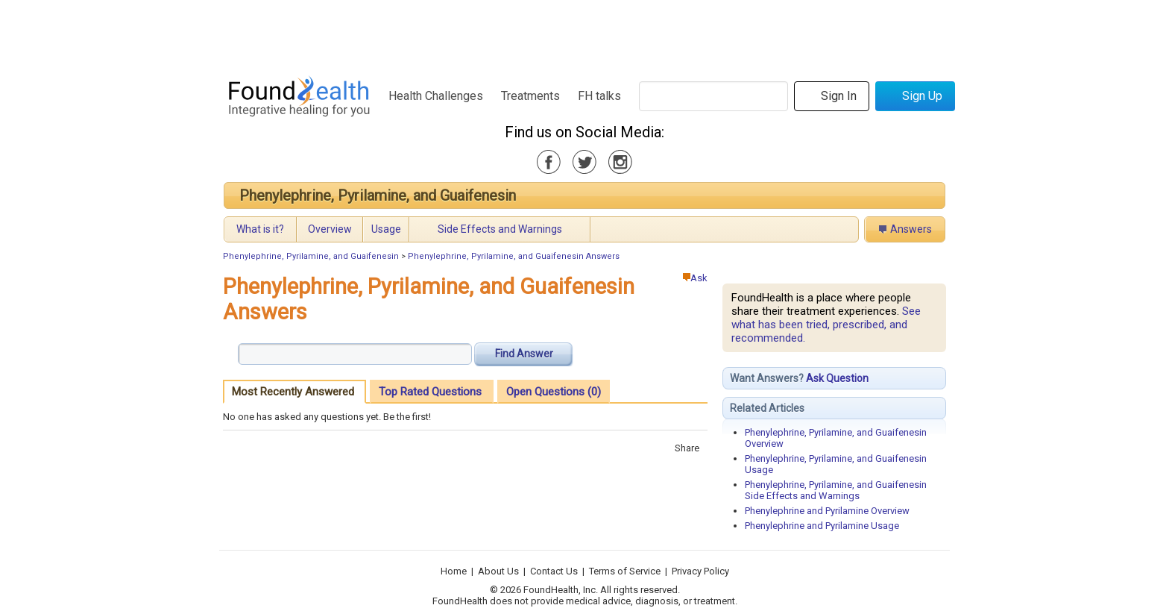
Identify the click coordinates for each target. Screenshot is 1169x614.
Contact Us (554, 571)
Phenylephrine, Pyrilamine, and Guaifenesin (377, 195)
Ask (695, 277)
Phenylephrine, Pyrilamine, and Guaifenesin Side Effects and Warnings (836, 490)
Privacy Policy (700, 571)
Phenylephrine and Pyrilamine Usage (822, 525)
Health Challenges (435, 96)
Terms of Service (625, 571)
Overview (330, 229)
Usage (386, 229)
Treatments (530, 96)
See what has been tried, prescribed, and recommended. (826, 324)
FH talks (599, 96)
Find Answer (524, 354)
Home (454, 571)
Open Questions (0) (553, 391)
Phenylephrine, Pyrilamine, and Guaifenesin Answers (514, 256)
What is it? (260, 229)
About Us (498, 571)
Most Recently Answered (293, 391)
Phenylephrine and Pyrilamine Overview (827, 510)
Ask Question (837, 378)
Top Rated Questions (430, 391)
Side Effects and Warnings (500, 229)
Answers (911, 229)
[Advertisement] (583, 33)
